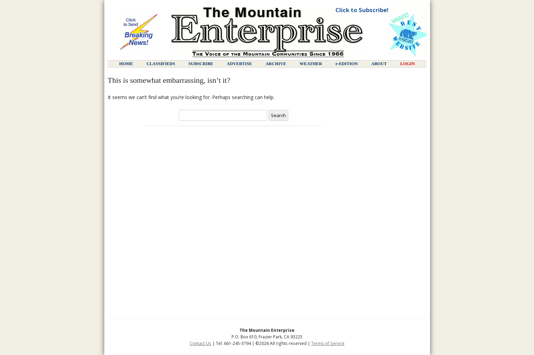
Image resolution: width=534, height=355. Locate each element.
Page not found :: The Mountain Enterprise (267, 32)
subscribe (201, 63)
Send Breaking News (138, 31)
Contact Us (200, 343)
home (126, 63)
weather (310, 63)
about (379, 63)
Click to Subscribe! (361, 10)
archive (275, 63)
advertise (239, 63)
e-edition (346, 63)
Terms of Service (327, 343)
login (407, 63)
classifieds (161, 63)
